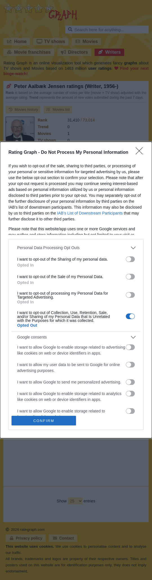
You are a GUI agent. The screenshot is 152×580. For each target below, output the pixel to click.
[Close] (141, 152)
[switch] (130, 259)
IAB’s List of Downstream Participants (90, 213)
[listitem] (76, 248)
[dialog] (76, 290)
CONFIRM (43, 421)
